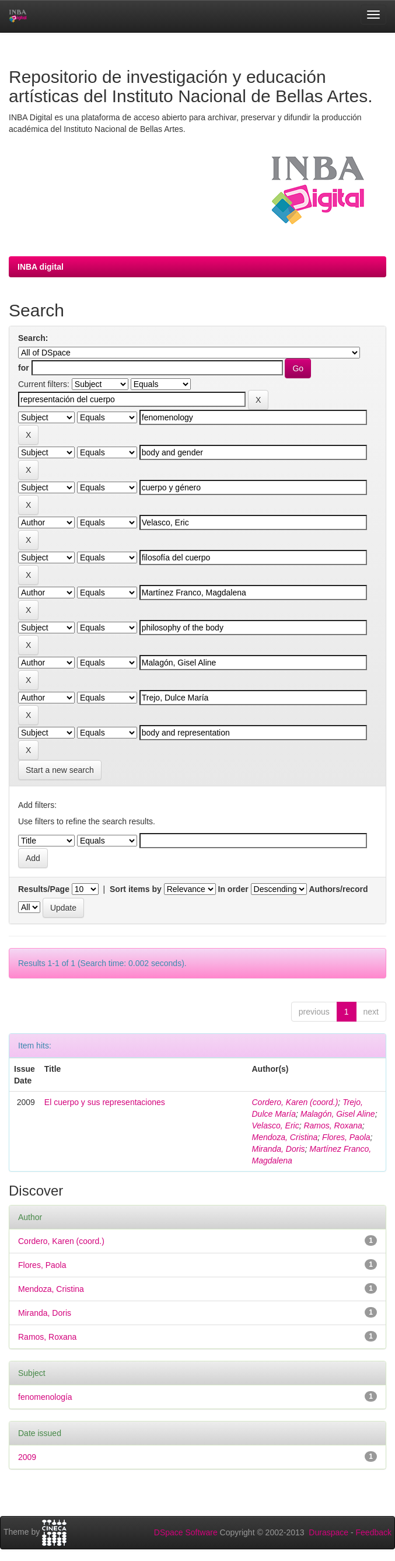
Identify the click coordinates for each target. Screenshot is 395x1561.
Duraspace (328, 1532)
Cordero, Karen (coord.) (295, 1102)
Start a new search (60, 770)
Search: (33, 338)
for (23, 367)
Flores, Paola (346, 1137)
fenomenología (45, 1397)
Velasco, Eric (275, 1125)
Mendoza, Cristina (285, 1137)
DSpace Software (186, 1532)
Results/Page (43, 889)
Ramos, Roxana (332, 1125)
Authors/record (338, 889)
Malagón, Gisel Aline (337, 1114)
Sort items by (136, 889)
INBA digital (41, 266)
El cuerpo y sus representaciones (104, 1102)
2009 (27, 1457)
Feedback (373, 1532)
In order (233, 889)
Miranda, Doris (278, 1149)
